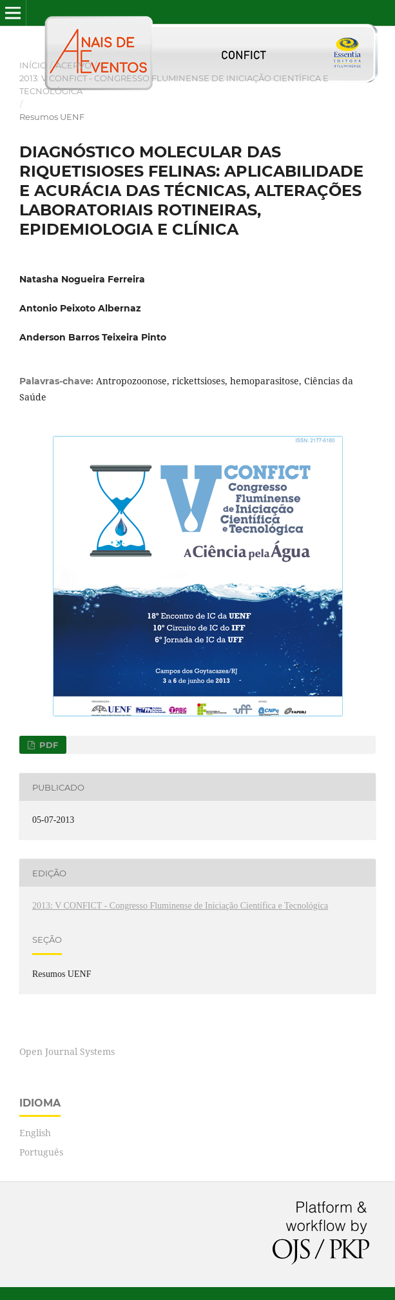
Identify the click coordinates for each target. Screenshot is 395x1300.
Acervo (73, 65)
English (35, 1133)
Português (41, 1152)
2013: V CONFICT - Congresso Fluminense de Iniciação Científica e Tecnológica (174, 84)
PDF (47, 745)
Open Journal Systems (67, 1051)
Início (33, 65)
